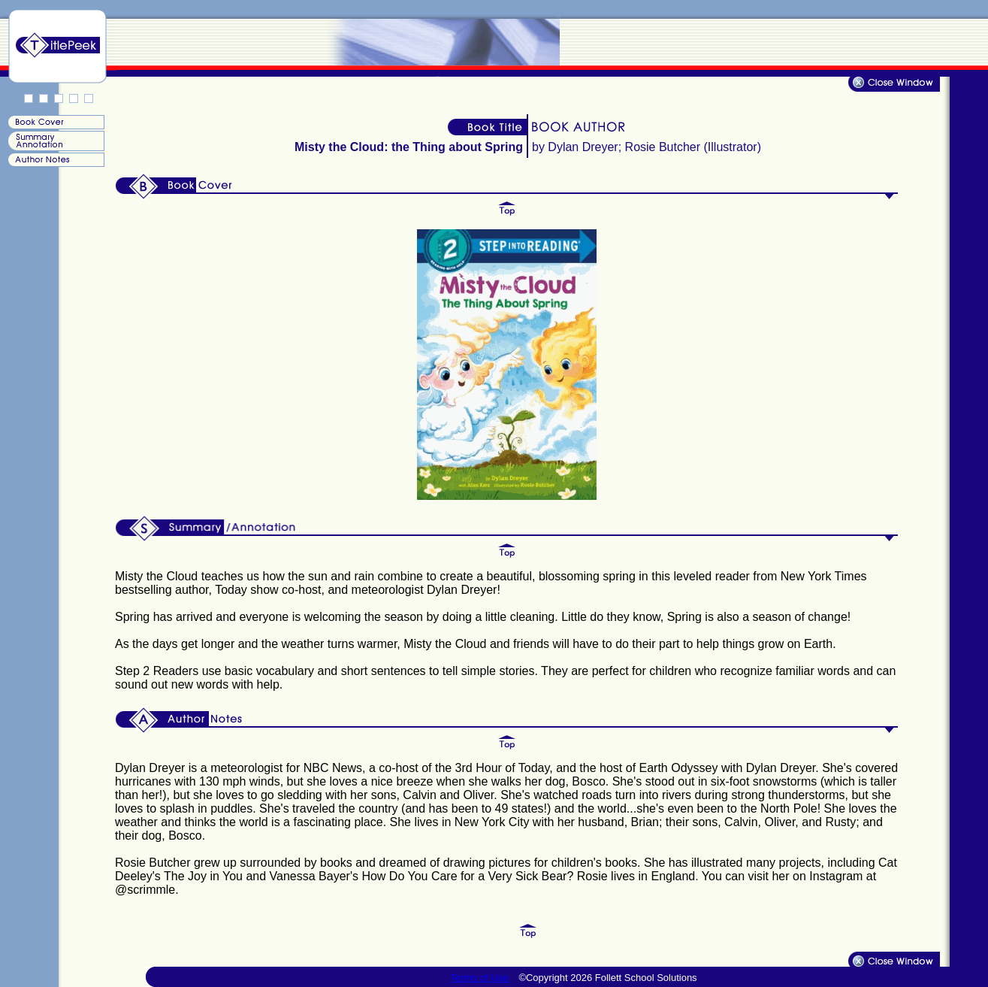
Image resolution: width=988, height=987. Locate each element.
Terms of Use (480, 977)
